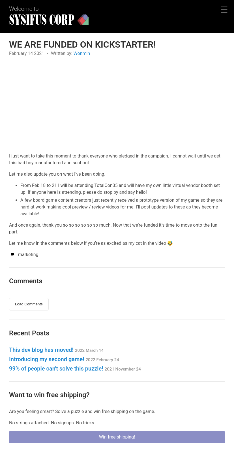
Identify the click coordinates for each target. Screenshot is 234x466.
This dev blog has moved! (56, 349)
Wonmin (81, 53)
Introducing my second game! (64, 359)
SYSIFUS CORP (41, 20)
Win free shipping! (117, 437)
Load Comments (29, 304)
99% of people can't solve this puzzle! (75, 368)
